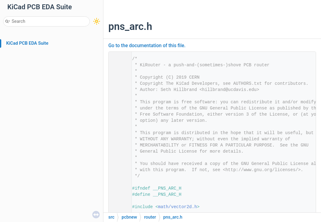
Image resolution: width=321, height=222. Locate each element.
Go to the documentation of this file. (147, 45)
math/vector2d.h (177, 206)
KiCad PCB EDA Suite (27, 43)
